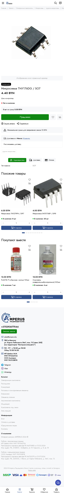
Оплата (49, 160)
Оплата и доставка (8, 422)
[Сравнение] (60, 117)
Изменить (26, 138)
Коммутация (5, 387)
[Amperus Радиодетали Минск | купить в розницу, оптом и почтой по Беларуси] (9, 3)
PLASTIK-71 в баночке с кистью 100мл (15, 280)
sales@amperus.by (10, 337)
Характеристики (17, 160)
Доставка (34, 160)
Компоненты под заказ (9, 407)
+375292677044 (10, 326)
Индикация (5, 404)
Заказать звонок (9, 331)
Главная (3, 8)
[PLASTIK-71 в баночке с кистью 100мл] (16, 259)
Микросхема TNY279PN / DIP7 (12, 213)
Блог (2, 419)
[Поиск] (55, 3)
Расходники (5, 384)
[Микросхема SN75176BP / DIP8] (48, 193)
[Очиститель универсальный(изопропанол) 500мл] (48, 259)
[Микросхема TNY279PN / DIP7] (16, 193)
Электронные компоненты (24, 8)
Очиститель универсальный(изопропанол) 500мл (46, 281)
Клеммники (5, 394)
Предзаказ (25, 117)
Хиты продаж (6, 411)
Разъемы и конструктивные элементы (14, 390)
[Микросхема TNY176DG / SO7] (32, 42)
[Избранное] (53, 117)
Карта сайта (32, 470)
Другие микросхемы (52, 8)
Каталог (11, 8)
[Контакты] (60, 3)
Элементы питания (8, 397)
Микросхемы (39, 8)
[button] (23, 232)
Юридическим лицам (9, 425)
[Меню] (3, 3)
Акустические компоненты (10, 401)
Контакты (4, 429)
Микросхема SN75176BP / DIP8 (44, 213)
